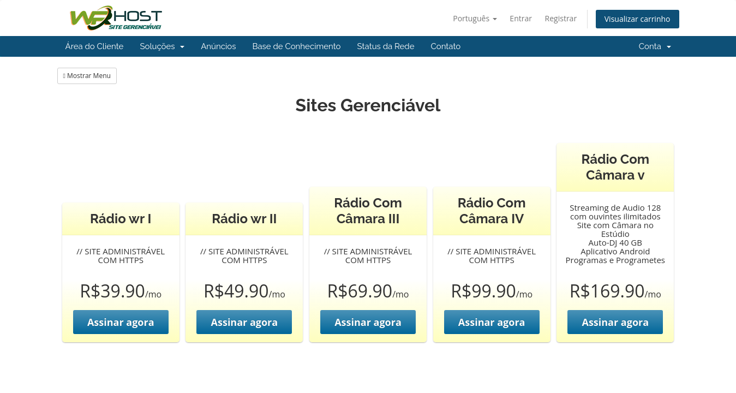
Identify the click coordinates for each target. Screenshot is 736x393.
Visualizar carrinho (638, 19)
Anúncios (218, 46)
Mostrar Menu (87, 75)
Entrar (521, 18)
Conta (655, 46)
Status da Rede (386, 46)
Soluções (162, 46)
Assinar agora (120, 322)
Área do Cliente (94, 46)
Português (475, 18)
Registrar (561, 18)
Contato (445, 46)
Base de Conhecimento (296, 46)
